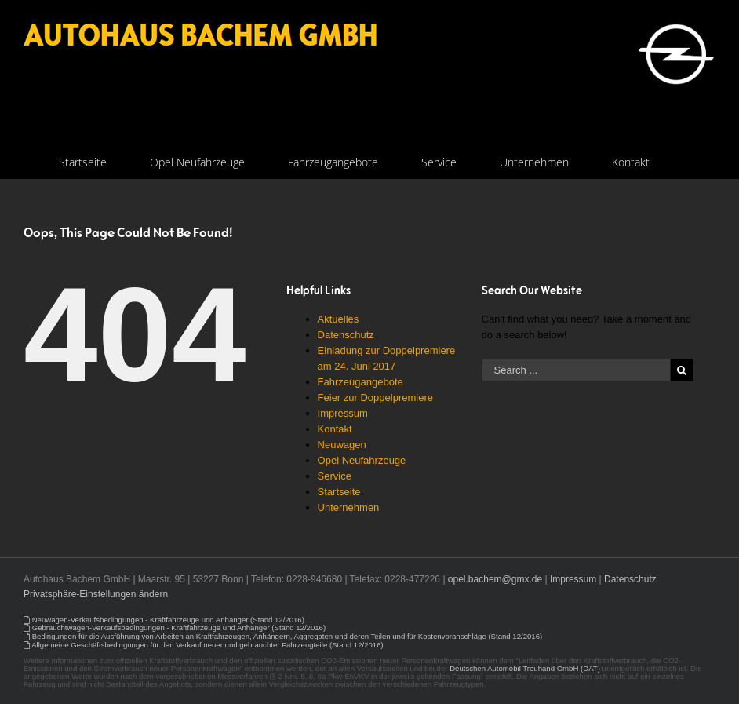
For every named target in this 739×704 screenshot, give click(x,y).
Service (334, 476)
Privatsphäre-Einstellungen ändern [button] (96, 594)
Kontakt (335, 429)
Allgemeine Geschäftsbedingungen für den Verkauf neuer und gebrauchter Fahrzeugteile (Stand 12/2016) (207, 644)
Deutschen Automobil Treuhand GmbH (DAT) (525, 668)
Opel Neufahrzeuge (362, 460)
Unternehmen (349, 507)
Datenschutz (346, 335)
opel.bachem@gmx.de (495, 579)
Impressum (343, 413)
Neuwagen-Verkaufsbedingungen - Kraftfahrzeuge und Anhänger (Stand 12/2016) (168, 619)
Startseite (339, 492)
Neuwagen (342, 444)
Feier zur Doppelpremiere (375, 397)
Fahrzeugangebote (360, 382)
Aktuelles (338, 319)
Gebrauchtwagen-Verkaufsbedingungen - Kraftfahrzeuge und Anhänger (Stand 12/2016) (179, 627)
